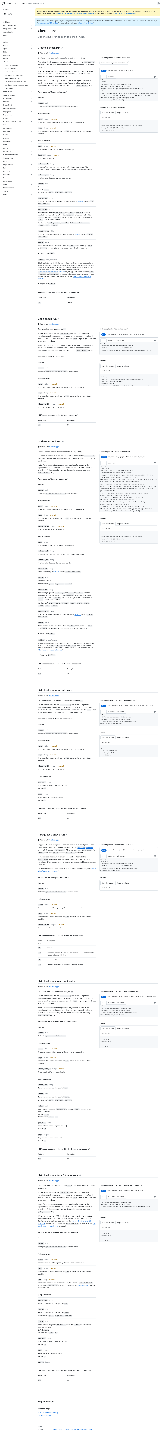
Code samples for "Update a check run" (115, 451)
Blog (90, 1429)
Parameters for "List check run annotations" (55, 719)
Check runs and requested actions (50, 650)
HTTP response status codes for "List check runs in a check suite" (64, 1149)
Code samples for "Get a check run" (113, 329)
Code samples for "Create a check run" (114, 58)
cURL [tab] (103, 77)
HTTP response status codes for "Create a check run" (59, 292)
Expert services (82, 1429)
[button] (66, 253)
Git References (83, 1285)
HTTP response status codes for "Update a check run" (59, 664)
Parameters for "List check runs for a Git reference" (58, 1232)
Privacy (61, 1429)
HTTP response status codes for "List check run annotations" (62, 808)
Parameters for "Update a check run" (52, 479)
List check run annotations (55, 690)
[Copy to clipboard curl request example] (154, 76)
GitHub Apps (54, 53)
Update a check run (51, 441)
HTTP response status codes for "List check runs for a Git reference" (65, 1370)
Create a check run (50, 47)
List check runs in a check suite (58, 981)
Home (5, 9)
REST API (7, 13)
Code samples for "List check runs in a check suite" (119, 991)
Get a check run (48, 318)
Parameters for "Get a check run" (51, 357)
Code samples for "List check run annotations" (118, 700)
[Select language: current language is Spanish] (158, 3)
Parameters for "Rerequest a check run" (54, 877)
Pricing (73, 1429)
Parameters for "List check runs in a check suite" (57, 1021)
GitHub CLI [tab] (120, 340)
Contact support (44, 1415)
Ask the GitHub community (48, 1412)
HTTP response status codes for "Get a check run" (58, 415)
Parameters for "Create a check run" (52, 92)
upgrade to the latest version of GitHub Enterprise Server (75, 13)
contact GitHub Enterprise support (125, 13)
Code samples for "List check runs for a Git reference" (120, 1185)
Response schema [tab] (123, 112)
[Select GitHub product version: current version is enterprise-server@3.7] (33, 3)
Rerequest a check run (52, 834)
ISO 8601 (80, 201)
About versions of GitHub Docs (48, 23)
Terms (55, 1429)
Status (67, 1429)
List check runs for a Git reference (59, 1175)
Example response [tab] (108, 112)
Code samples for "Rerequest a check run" (116, 844)
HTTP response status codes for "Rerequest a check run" (60, 936)
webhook (51, 272)
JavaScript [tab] (111, 77)
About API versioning (85, 23)
